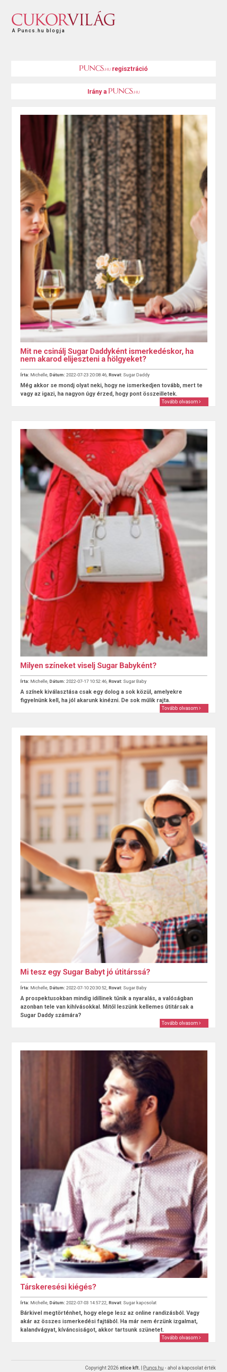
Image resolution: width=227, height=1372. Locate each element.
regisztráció (113, 68)
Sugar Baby (134, 681)
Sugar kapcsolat (140, 1302)
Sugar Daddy (136, 374)
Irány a (114, 91)
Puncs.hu (153, 1368)
